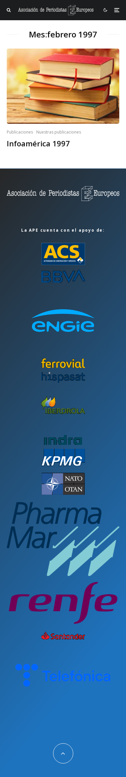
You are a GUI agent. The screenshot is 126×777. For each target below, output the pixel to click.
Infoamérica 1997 (38, 143)
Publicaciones (20, 132)
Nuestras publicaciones (58, 132)
